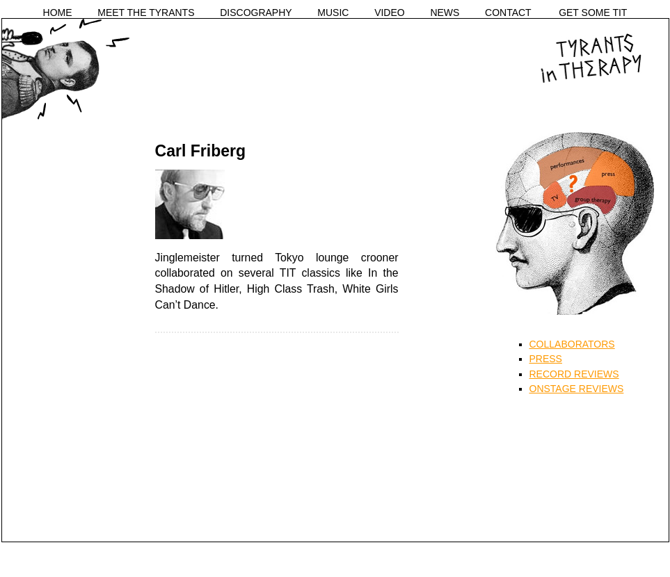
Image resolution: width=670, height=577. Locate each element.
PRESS (545, 358)
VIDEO (389, 12)
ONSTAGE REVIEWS (576, 388)
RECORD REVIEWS (574, 374)
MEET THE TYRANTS (145, 12)
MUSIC (333, 12)
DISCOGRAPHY (256, 12)
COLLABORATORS (572, 344)
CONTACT (508, 12)
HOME (57, 12)
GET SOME (593, 12)
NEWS (444, 12)
